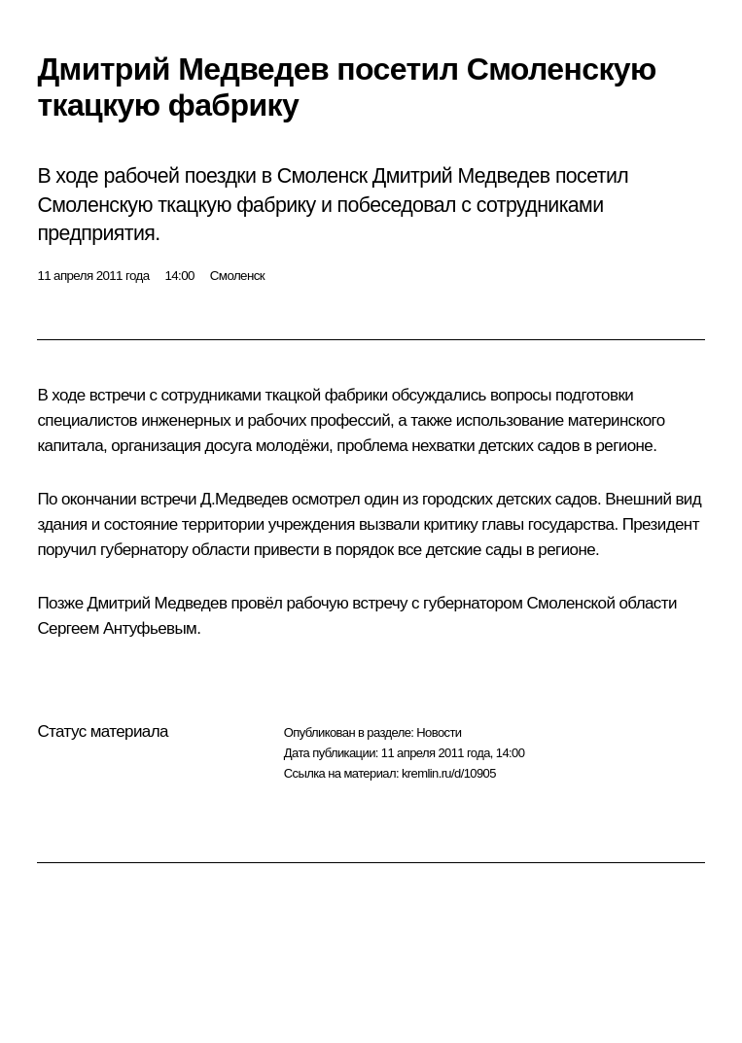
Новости (438, 732)
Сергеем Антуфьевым (116, 628)
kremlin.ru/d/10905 (449, 773)
